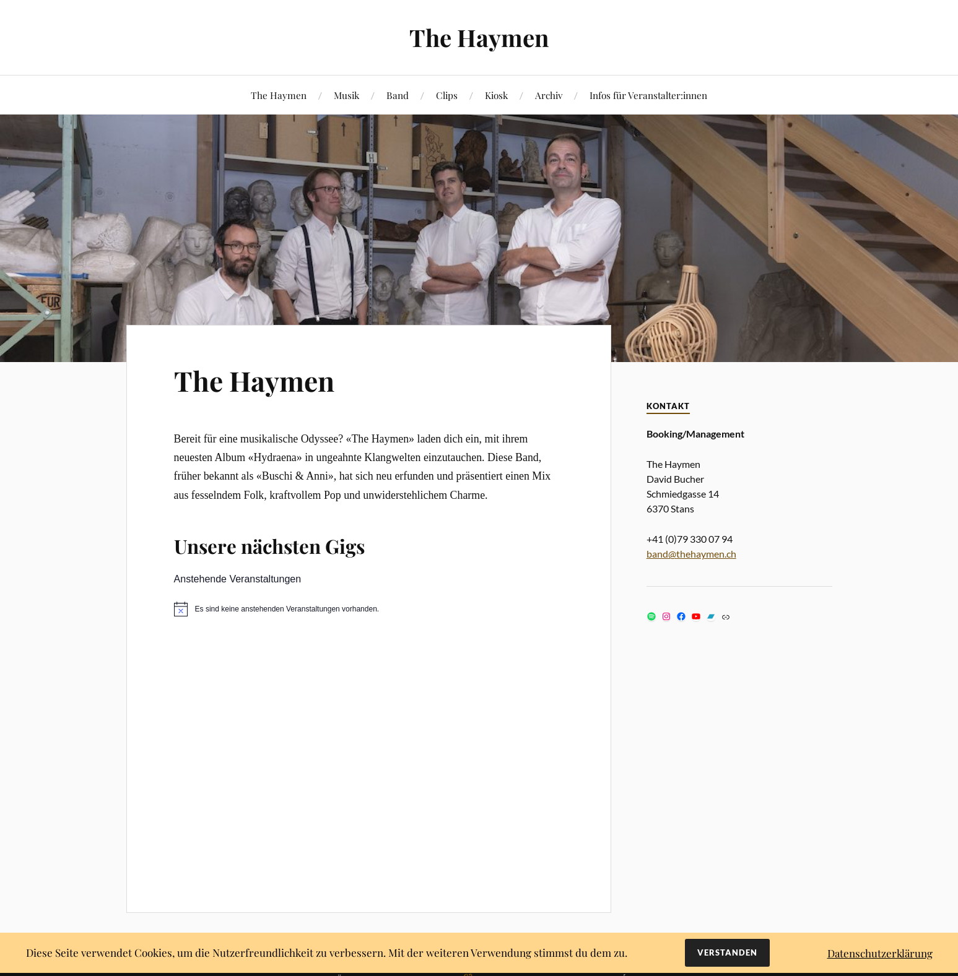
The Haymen (479, 37)
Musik (346, 95)
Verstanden (727, 952)
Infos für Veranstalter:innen (648, 95)
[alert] (369, 609)
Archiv (548, 95)
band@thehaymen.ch (691, 553)
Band (397, 95)
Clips (447, 95)
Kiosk (496, 95)
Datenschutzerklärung (880, 953)
